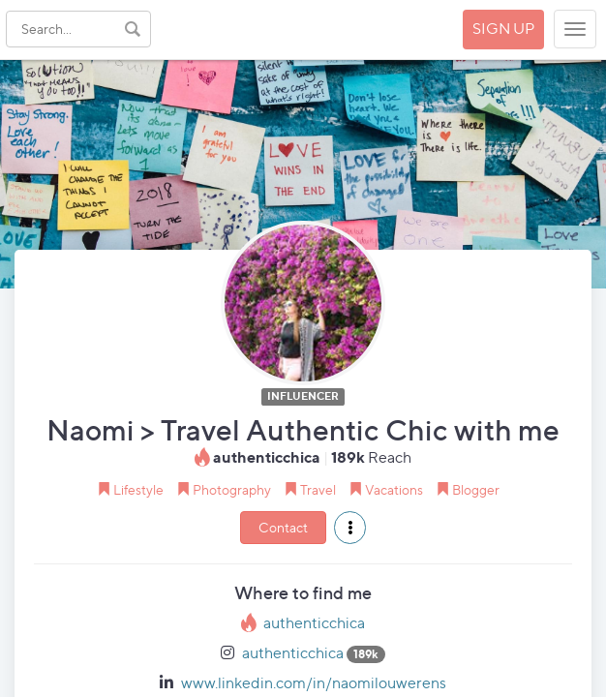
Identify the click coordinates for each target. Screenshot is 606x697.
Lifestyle (138, 489)
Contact (283, 527)
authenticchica (314, 623)
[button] (350, 527)
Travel (318, 489)
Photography (232, 489)
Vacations (394, 489)
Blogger (476, 489)
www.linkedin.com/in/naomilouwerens (313, 683)
